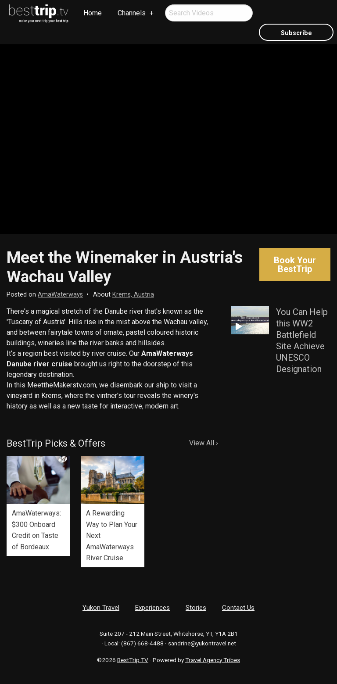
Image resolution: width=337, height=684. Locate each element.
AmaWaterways (60, 294)
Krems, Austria (133, 294)
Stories (196, 608)
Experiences (152, 608)
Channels (132, 13)
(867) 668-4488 (142, 643)
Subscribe (296, 33)
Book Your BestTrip (295, 264)
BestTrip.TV (132, 659)
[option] (38, 506)
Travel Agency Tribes (212, 659)
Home (92, 13)
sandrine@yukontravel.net (202, 643)
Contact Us (238, 608)
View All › (203, 443)
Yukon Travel (100, 608)
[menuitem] (39, 14)
